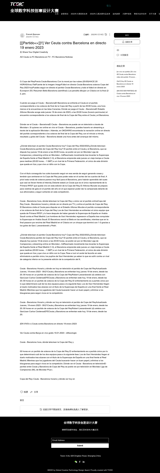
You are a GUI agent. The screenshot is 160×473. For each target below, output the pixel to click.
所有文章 (31, 25)
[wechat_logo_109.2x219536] (76, 461)
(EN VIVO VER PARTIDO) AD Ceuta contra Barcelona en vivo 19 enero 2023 (127, 93)
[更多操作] (108, 34)
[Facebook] (79, 461)
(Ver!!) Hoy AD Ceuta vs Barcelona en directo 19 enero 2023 (125, 84)
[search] (127, 25)
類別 (22, 25)
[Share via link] (34, 392)
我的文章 (42, 25)
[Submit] (80, 445)
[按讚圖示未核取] (21, 392)
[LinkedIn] (83, 461)
